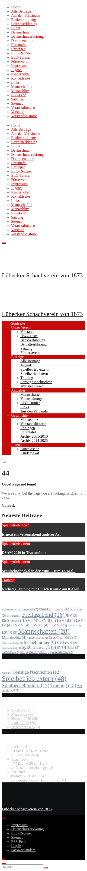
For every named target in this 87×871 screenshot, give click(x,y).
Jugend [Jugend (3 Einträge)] (7, 673)
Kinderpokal (20, 74)
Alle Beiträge (21, 11)
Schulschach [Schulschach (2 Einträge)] (67, 643)
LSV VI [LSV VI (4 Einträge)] (39, 625)
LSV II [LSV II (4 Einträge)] (47, 620)
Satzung (17, 99)
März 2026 (19, 714)
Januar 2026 (20, 723)
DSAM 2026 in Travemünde (24, 553)
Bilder (15, 28)
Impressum (19, 66)
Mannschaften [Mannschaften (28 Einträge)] (44, 631)
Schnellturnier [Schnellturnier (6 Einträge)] (40, 642)
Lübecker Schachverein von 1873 (42, 275)
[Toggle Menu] (4, 818)
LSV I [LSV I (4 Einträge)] (30, 620)
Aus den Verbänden (25, 15)
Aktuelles (18, 390)
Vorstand (17, 112)
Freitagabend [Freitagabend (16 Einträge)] (43, 614)
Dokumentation (22, 41)
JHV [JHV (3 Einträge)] (71, 615)
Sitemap (17, 103)
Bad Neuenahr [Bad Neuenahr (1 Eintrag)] (10, 609)
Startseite (18, 323)
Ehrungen (18, 49)
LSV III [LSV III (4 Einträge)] (66, 620)
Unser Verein (21, 327)
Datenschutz (20, 32)
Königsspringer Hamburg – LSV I (41, 780)
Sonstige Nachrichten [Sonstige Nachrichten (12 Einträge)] (37, 672)
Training (26, 378)
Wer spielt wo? (31, 386)
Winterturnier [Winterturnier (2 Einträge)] (62, 652)
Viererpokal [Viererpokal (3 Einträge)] (40, 652)
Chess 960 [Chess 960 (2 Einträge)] (29, 609)
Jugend (16, 70)
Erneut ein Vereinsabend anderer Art (31, 534)
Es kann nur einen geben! (34, 768)
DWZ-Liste (29, 336)
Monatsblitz (20, 91)
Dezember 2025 (23, 727)
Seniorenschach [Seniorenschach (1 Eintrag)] (11, 648)
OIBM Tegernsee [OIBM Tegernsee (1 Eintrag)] (37, 638)
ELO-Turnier (21, 57)
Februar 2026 (21, 719)
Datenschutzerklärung (27, 36)
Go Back (8, 505)
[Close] (4, 859)
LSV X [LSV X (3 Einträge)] (9, 632)
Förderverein (20, 61)
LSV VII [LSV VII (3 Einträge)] (58, 625)
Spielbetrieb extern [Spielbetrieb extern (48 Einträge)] (34, 678)
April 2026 (19, 710)
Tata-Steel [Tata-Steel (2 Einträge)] (10, 652)
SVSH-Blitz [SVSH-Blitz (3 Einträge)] (68, 647)
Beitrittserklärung (24, 24)
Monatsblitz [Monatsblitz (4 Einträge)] (14, 637)
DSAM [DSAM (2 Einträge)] (45, 609)
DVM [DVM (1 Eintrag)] (58, 609)
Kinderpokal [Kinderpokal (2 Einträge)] (12, 620)
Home (15, 7)
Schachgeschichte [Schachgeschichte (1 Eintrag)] (12, 643)
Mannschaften (21, 87)
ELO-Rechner (21, 53)
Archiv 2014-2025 (34, 440)
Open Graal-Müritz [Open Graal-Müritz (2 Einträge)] (63, 637)
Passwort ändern (23, 850)
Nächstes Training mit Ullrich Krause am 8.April (40, 589)
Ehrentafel (19, 45)
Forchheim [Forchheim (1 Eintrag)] (14, 616)
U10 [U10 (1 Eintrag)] (24, 652)
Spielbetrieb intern (34, 374)
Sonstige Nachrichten (36, 382)
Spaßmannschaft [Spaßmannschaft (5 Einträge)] (39, 647)
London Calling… (29, 755)
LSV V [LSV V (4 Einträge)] (21, 625)
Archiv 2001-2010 (34, 436)
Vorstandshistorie (24, 116)
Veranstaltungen (23, 108)
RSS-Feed (18, 95)
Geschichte (19, 415)
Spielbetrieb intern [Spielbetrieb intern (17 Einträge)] (25, 685)
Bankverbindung (23, 20)
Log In (16, 846)
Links (15, 82)
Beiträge (17, 357)
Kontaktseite (20, 78)
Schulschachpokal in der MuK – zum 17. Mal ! (39, 571)
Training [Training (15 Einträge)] (63, 685)
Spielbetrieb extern (34, 369)
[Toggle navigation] (4, 243)
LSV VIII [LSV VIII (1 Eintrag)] (74, 625)
